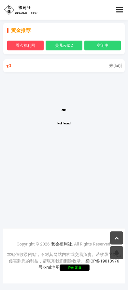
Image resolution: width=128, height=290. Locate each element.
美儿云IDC (64, 45)
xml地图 (52, 267)
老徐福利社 (61, 244)
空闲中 (102, 45)
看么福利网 (25, 45)
